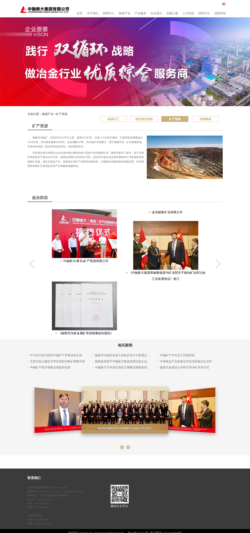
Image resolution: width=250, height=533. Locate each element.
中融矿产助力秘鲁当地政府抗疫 (50, 367)
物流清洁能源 (144, 119)
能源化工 (113, 119)
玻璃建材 (205, 119)
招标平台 (204, 13)
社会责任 (156, 13)
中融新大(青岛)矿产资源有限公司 (85, 261)
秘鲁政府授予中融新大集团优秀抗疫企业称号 (122, 361)
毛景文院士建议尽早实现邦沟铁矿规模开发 (57, 361)
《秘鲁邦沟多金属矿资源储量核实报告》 (86, 333)
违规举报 (220, 13)
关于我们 (93, 13)
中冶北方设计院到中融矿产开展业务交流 (56, 355)
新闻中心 (108, 13)
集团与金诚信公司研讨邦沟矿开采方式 (184, 367)
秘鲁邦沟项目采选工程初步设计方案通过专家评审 (122, 355)
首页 (80, 13)
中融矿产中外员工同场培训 (177, 355)
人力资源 (188, 13)
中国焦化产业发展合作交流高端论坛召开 (186, 361)
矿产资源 (61, 114)
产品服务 (140, 13)
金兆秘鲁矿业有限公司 (167, 212)
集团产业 (124, 13)
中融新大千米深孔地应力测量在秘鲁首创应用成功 (122, 367)
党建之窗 (172, 13)
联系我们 (33, 478)
